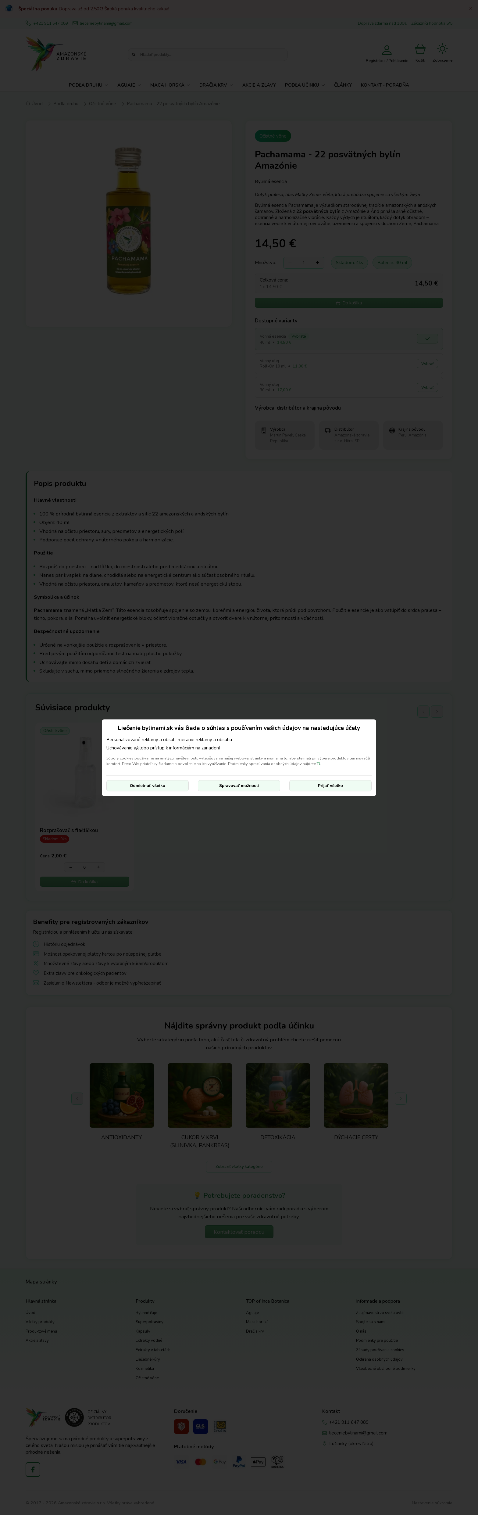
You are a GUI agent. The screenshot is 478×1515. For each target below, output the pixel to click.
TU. (320, 763)
